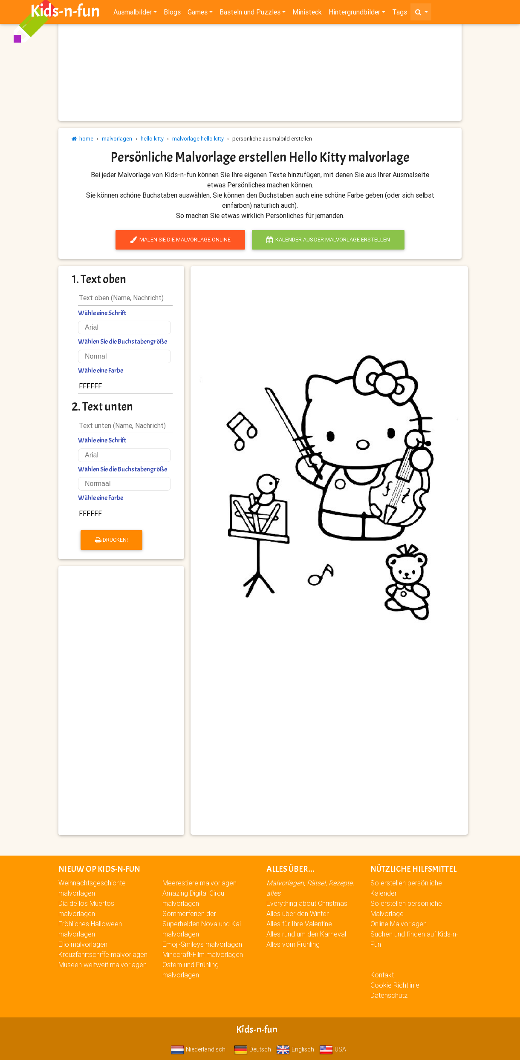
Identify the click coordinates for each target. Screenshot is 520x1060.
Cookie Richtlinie (394, 985)
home (82, 138)
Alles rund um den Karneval (306, 934)
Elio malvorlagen (82, 944)
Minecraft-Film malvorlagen (202, 954)
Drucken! (111, 539)
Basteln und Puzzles (250, 13)
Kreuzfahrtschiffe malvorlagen (102, 954)
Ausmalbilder (132, 13)
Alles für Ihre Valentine (299, 923)
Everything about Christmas (306, 903)
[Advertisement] (121, 700)
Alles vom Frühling (293, 944)
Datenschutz (388, 995)
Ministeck (307, 13)
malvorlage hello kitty (198, 138)
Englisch (295, 1049)
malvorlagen (117, 138)
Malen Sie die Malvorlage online (180, 239)
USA (332, 1049)
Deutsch (252, 1049)
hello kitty (152, 138)
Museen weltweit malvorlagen (102, 964)
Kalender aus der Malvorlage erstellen (328, 239)
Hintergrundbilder (354, 13)
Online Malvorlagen (398, 923)
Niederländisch (197, 1049)
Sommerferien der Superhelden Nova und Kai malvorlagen (201, 923)
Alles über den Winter (297, 913)
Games (198, 13)
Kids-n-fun (65, 12)
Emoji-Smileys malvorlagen (202, 944)
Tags (399, 13)
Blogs (172, 13)
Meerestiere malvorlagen (199, 883)
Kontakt (382, 975)
